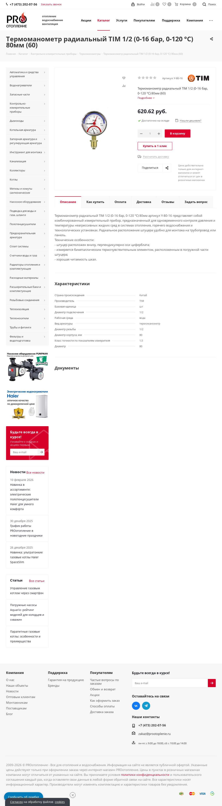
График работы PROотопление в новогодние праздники (26, 530)
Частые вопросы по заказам (104, 681)
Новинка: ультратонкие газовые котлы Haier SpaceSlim (26, 557)
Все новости (35, 472)
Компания (15, 672)
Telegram (146, 706)
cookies (60, 802)
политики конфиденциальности (145, 775)
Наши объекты (17, 685)
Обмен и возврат (103, 689)
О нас (10, 680)
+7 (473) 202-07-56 (152, 725)
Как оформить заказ (105, 700)
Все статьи (37, 581)
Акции (95, 695)
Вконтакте (136, 706)
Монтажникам (17, 702)
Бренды (53, 685)
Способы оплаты (102, 706)
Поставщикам (16, 708)
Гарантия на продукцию (66, 680)
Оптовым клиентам (20, 697)
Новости (12, 691)
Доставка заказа (102, 712)
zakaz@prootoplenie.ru (154, 734)
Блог (9, 714)
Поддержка (58, 672)
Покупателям (101, 672)
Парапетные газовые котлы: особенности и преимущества (25, 636)
